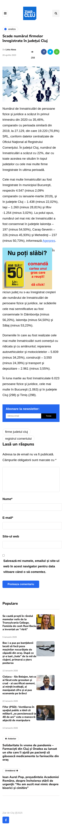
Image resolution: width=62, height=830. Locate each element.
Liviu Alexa (11, 49)
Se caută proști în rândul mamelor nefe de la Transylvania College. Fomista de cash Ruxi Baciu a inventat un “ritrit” (19, 622)
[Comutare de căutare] (56, 13)
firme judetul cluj (16, 431)
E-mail (7, 517)
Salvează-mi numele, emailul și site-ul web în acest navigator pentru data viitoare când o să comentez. (31, 566)
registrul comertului (18, 438)
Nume (7, 499)
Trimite (48, 416)
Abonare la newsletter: (23, 409)
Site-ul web (10, 536)
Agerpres (48, 240)
